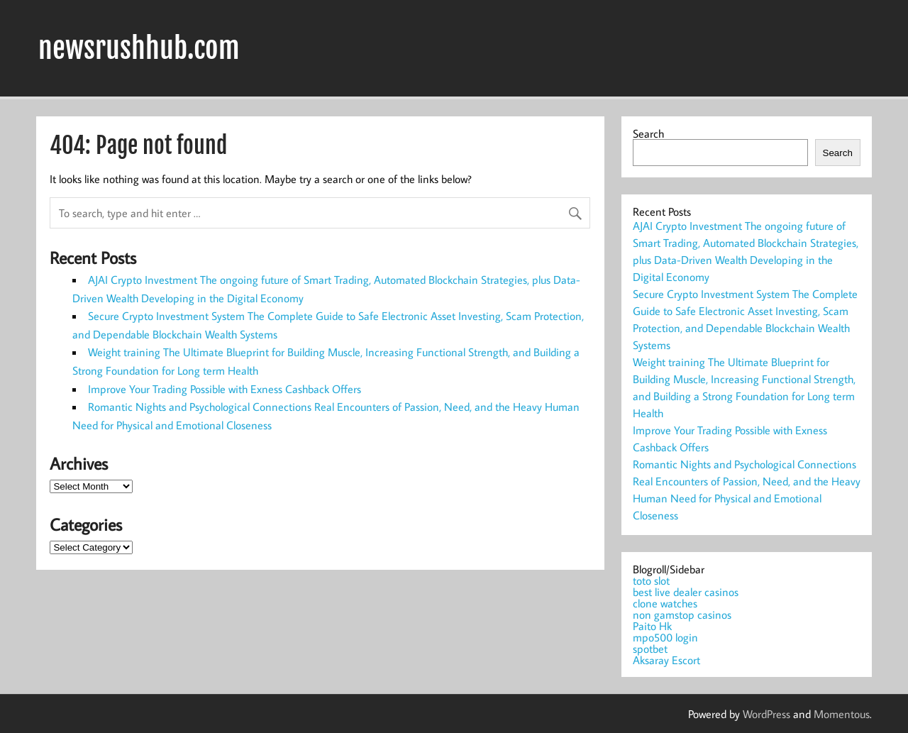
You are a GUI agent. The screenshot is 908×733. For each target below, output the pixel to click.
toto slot (651, 580)
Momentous (842, 714)
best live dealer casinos (685, 592)
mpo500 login (665, 637)
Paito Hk (652, 626)
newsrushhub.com (139, 48)
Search (648, 133)
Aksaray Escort (666, 660)
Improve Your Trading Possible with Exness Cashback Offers (224, 389)
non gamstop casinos (682, 614)
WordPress (766, 714)
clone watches (665, 603)
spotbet (650, 648)
